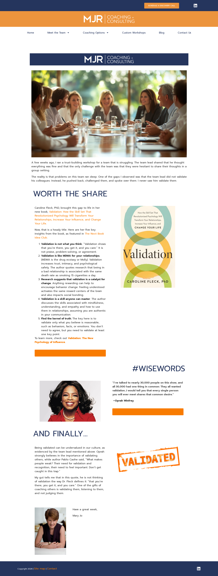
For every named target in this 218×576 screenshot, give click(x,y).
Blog (161, 33)
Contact (52, 569)
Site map (39, 569)
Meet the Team (58, 32)
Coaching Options (96, 32)
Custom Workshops (134, 33)
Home (30, 33)
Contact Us (184, 33)
